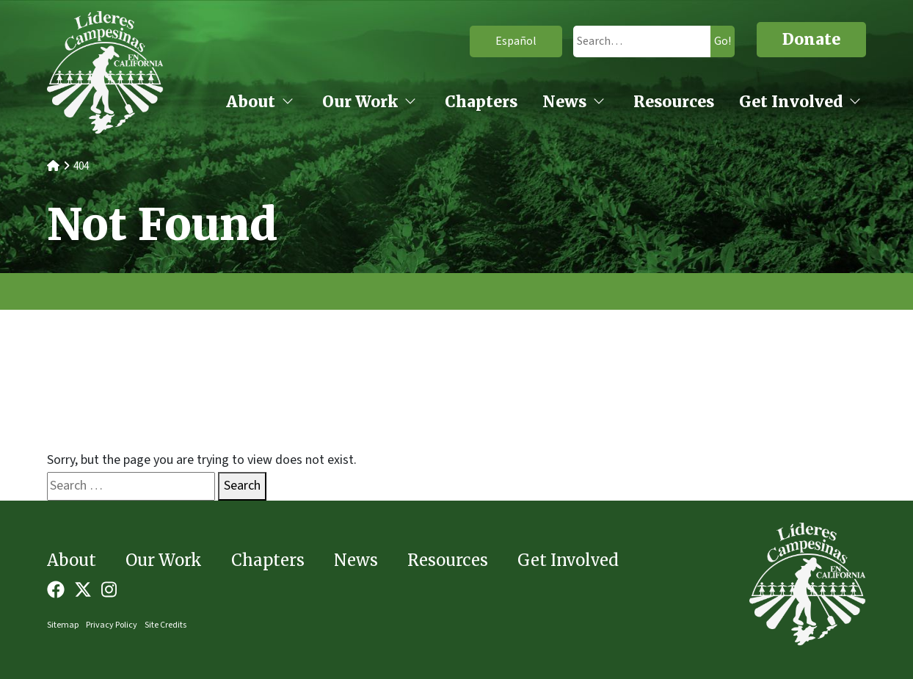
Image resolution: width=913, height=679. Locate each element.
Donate (811, 39)
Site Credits (165, 625)
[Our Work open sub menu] (410, 103)
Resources (673, 102)
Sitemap (63, 625)
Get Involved (791, 102)
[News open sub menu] (599, 103)
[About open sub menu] (288, 103)
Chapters (481, 102)
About (250, 102)
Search (242, 485)
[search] (629, 41)
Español (493, 41)
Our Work (360, 102)
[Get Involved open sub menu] (855, 103)
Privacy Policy (111, 625)
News (564, 102)
